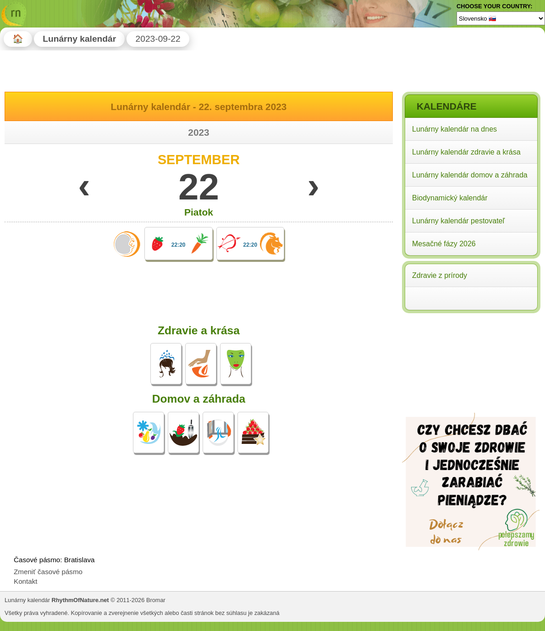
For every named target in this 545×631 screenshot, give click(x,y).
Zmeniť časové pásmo (48, 572)
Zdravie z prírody (439, 275)
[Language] (501, 18)
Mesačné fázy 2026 (444, 244)
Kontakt (26, 581)
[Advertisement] (470, 375)
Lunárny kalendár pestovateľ (458, 221)
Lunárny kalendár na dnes (454, 129)
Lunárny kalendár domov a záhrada (470, 175)
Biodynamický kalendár (450, 198)
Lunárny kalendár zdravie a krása (466, 152)
